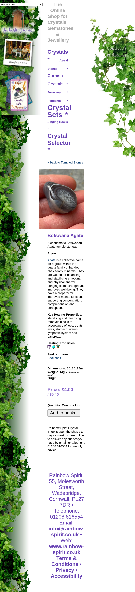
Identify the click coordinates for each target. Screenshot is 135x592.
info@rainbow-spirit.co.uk (66, 531)
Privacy (65, 570)
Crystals (57, 52)
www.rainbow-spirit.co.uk (66, 549)
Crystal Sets (59, 111)
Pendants (54, 100)
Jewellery (54, 92)
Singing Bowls (57, 121)
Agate (51, 260)
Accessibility (66, 576)
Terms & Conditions (64, 561)
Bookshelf (54, 358)
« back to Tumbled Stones (65, 162)
